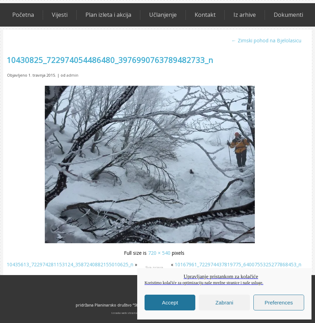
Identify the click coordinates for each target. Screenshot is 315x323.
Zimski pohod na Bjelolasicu (266, 40)
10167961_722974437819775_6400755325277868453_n (238, 264)
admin (72, 75)
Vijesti (60, 15)
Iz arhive (244, 15)
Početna (23, 15)
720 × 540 (159, 253)
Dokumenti (288, 15)
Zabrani (224, 303)
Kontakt (205, 15)
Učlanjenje (163, 15)
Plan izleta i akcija (108, 15)
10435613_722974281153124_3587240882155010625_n (70, 264)
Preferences (279, 303)
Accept (170, 303)
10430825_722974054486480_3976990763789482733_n (110, 60)
